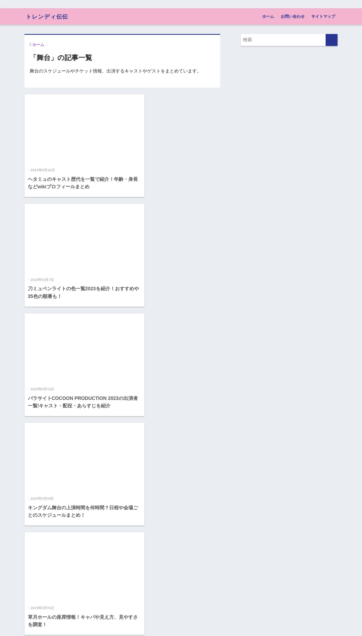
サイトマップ (323, 16)
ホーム (268, 16)
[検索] (332, 40)
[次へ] (144, 608)
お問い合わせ (293, 16)
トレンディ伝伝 (49, 16)
